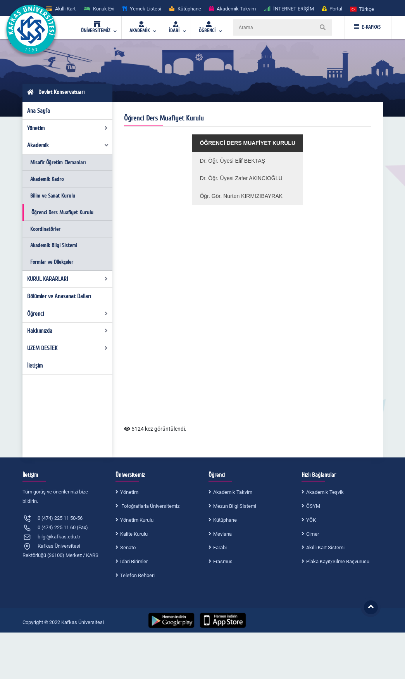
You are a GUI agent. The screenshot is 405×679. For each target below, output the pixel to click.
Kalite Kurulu (134, 534)
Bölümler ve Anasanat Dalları (59, 296)
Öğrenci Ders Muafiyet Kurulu (62, 212)
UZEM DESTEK (67, 348)
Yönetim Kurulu (136, 520)
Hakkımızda (67, 330)
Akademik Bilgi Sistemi (53, 245)
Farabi (220, 547)
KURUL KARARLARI (67, 278)
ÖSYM (313, 506)
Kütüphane (225, 520)
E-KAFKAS (367, 27)
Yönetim (67, 128)
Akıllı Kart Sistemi (325, 547)
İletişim (35, 365)
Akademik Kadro (47, 179)
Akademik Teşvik (325, 492)
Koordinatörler (45, 229)
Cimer (312, 534)
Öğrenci (67, 313)
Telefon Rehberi (137, 575)
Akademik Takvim (232, 492)
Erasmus (223, 561)
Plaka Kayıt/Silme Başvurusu (337, 561)
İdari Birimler (134, 561)
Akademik (68, 145)
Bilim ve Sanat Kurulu (52, 196)
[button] (362, 8)
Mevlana (222, 534)
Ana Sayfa (38, 110)
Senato (128, 547)
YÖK (311, 520)
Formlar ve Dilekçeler (51, 262)
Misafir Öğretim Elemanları (58, 162)
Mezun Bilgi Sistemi (234, 506)
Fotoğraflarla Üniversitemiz (149, 506)
